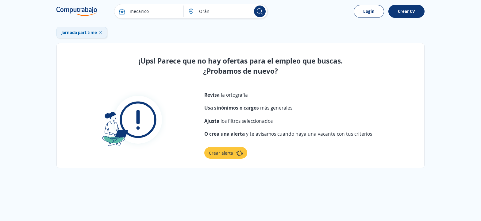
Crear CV (406, 11)
